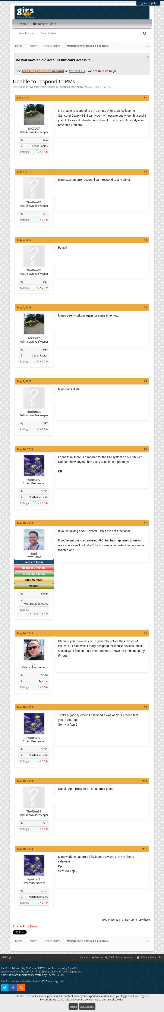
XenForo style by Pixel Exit (63, 968)
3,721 (44, 491)
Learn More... (87, 1006)
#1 (145, 98)
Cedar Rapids (40, 146)
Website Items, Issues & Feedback (50, 87)
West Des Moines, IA (35, 604)
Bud (34, 554)
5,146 (44, 675)
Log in (142, 3)
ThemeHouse (55, 975)
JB (33, 664)
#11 (144, 849)
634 (45, 140)
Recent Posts (48, 33)
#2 (145, 172)
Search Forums (28, 33)
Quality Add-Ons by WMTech (41, 971)
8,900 (44, 594)
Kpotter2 (34, 480)
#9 (145, 707)
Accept (73, 1006)
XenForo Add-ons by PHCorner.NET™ (23, 968)
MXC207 (89, 87)
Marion (43, 681)
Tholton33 (33, 202)
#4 (145, 307)
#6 (145, 449)
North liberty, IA (38, 497)
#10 (144, 781)
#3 (145, 240)
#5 (145, 381)
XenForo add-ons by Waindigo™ (20, 981)
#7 (145, 523)
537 (45, 214)
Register (153, 3)
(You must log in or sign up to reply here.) (126, 919)
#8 (145, 633)
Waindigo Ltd (56, 981)
